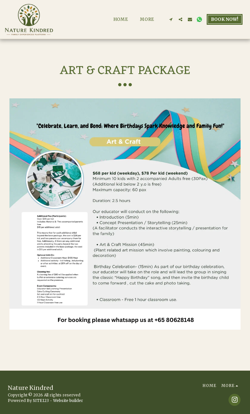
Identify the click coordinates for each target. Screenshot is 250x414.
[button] (171, 19)
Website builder (68, 400)
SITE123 (41, 400)
